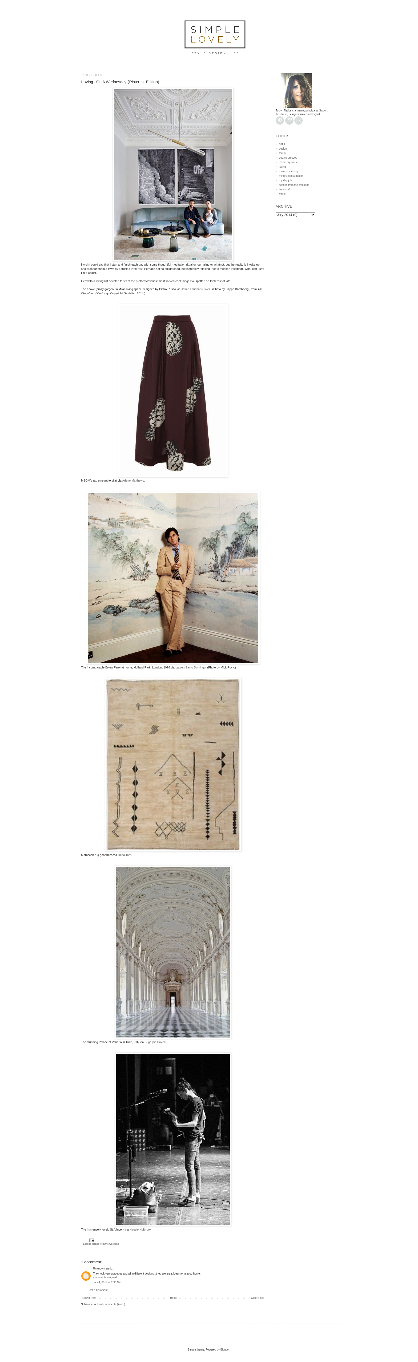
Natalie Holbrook (140, 1229)
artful (282, 144)
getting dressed (288, 157)
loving (282, 166)
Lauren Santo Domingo (190, 667)
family (282, 153)
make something (289, 171)
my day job (285, 180)
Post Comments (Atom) (111, 1304)
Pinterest (136, 268)
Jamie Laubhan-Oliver (195, 289)
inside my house (288, 162)
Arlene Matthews (133, 480)
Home (173, 1297)
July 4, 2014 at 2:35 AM (106, 1282)
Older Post (257, 1297)
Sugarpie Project (155, 1042)
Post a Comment (97, 1290)
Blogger (225, 1349)
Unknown (99, 1268)
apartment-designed (105, 1277)
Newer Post (89, 1297)
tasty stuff (285, 189)
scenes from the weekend (105, 1244)
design (283, 148)
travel (282, 194)
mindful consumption (291, 175)
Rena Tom (124, 854)
